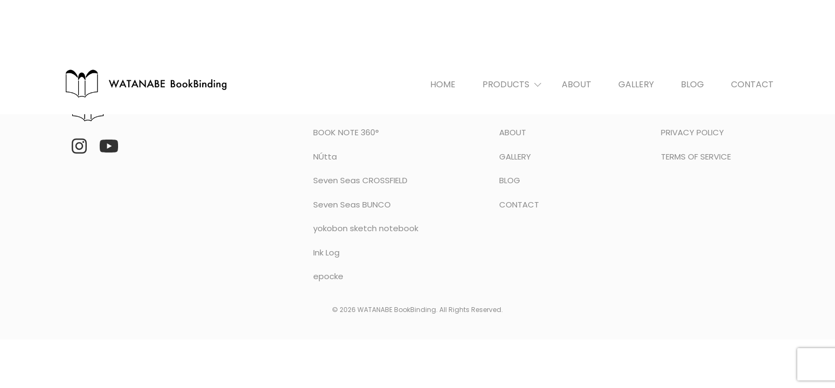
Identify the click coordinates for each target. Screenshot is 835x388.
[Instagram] (79, 146)
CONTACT (752, 84)
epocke (328, 276)
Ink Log (326, 252)
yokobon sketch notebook (365, 228)
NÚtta (325, 156)
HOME (443, 84)
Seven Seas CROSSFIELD (360, 180)
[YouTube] (109, 146)
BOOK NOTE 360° (346, 132)
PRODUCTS (505, 84)
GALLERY (636, 84)
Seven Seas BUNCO (352, 204)
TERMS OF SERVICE (696, 156)
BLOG (692, 84)
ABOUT (576, 84)
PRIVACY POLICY (692, 132)
